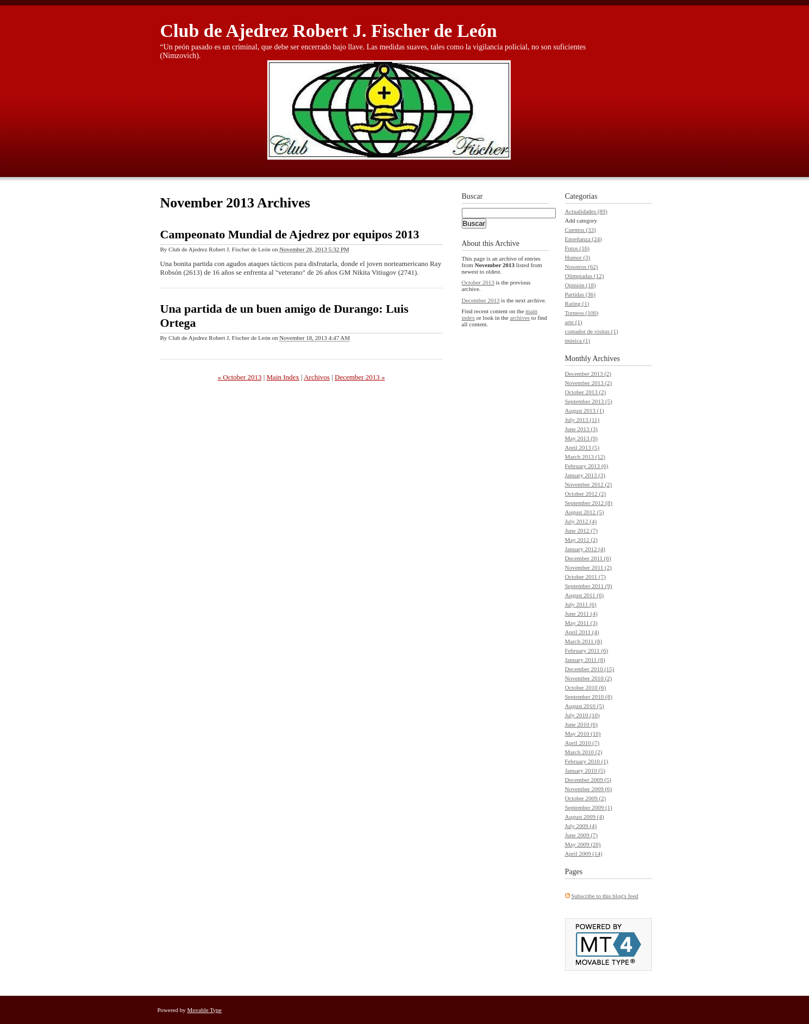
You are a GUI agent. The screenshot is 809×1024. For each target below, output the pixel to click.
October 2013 (478, 282)
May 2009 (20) (583, 844)
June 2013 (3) (581, 429)
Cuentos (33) (580, 229)
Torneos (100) (582, 312)
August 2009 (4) (584, 816)
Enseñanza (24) (583, 239)
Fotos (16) (577, 248)
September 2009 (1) (588, 807)
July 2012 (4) (581, 521)
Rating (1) (577, 303)
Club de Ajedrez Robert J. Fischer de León (328, 31)
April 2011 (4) (582, 632)
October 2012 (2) (585, 493)
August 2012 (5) (584, 512)
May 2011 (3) (581, 623)
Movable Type (204, 1010)
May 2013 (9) (581, 438)
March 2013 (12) (585, 456)
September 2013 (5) (588, 401)
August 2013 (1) (584, 410)
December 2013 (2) (588, 373)
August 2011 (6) (584, 595)
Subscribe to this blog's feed (604, 896)
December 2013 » (360, 377)
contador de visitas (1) (591, 331)
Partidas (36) (580, 294)
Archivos (317, 377)
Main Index (283, 377)
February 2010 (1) (587, 761)
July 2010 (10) (582, 715)
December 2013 (481, 300)
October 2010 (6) (585, 687)
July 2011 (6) (581, 604)
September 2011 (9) (588, 586)
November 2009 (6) (588, 789)
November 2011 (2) (588, 567)
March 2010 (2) (584, 752)
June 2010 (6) (581, 724)
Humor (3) (578, 257)
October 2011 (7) (585, 576)
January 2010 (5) (585, 770)
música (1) (578, 340)
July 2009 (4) (581, 826)
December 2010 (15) (589, 669)
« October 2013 (240, 377)
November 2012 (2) (588, 484)
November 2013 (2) (588, 383)
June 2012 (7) (581, 530)
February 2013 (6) (587, 466)
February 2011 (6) (587, 650)
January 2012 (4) (585, 549)
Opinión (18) (580, 285)
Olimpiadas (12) (584, 276)
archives (520, 317)
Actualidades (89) (586, 211)
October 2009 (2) (585, 798)
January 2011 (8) (585, 659)
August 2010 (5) (584, 706)
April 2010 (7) (582, 742)
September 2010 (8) (588, 696)
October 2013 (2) (585, 392)
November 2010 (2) (588, 678)
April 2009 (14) (584, 853)
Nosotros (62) (581, 266)
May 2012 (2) (581, 539)
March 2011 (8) (584, 641)
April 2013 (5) (582, 447)
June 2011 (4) (581, 613)
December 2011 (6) (588, 558)
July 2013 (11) (582, 419)
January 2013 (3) (585, 475)
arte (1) (573, 322)
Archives (606, 359)
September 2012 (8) (588, 503)
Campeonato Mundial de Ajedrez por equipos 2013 (289, 234)
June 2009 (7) (581, 835)
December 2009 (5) (588, 779)
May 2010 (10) (583, 733)
